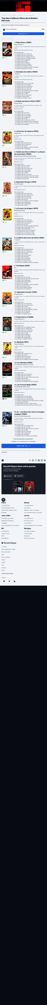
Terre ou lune (5, 533)
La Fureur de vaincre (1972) (27, 131)
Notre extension (5, 552)
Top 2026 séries (28, 505)
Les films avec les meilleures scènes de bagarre (26, 67)
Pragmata (4, 523)
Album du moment (29, 538)
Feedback (4, 452)
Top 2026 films (5, 505)
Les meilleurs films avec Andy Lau (23, 89)
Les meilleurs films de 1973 (21, 199)
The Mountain (28, 533)
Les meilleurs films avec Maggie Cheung (25, 56)
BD (2, 528)
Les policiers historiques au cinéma (23, 68)
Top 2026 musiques (29, 531)
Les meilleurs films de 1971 (21, 355)
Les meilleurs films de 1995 (21, 283)
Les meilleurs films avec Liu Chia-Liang (24, 83)
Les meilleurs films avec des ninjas (23, 197)
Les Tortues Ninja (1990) (27, 385)
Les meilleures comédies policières (23, 65)
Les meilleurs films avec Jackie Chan (24, 55)
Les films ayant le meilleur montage (23, 287)
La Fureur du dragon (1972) (27, 208)
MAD (2, 536)
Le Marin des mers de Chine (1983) (30, 238)
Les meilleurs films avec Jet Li (22, 112)
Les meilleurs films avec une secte (23, 174)
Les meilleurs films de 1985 (21, 61)
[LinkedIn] (42, 460)
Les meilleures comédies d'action (23, 98)
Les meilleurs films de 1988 (21, 333)
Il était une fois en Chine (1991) (28, 101)
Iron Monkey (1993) (24, 363)
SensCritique (4, 15)
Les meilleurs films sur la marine (22, 259)
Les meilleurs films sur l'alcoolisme (23, 95)
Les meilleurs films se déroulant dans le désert (26, 309)
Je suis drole (27, 523)
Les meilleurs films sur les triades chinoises (25, 58)
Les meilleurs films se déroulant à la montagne (26, 435)
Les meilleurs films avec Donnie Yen (23, 168)
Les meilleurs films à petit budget (23, 203)
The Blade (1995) (23, 266)
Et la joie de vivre (29, 520)
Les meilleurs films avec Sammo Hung (24, 195)
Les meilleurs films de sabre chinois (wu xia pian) (27, 123)
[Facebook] (33, 460)
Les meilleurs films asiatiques (22, 124)
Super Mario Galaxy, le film (9, 510)
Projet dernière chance (7, 508)
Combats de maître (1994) (27, 72)
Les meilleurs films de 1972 (21, 145)
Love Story (27, 508)
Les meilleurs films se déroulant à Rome (24, 227)
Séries (26, 503)
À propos (4, 546)
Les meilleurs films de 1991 (21, 118)
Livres (26, 516)
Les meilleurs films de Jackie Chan (23, 54)
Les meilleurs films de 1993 (21, 378)
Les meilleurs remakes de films (22, 286)
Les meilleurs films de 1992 (21, 172)
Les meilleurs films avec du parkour (23, 331)
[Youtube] (45, 460)
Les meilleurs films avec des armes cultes (25, 234)
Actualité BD (4, 538)
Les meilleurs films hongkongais (22, 59)
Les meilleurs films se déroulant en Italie (24, 233)
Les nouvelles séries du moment (33, 512)
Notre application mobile (8, 549)
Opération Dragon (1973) (26, 182)
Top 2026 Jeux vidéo (7, 518)
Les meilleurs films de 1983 (21, 253)
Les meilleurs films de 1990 (21, 402)
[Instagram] (36, 460)
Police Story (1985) (23, 42)
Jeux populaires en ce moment (10, 525)
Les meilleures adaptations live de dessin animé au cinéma (29, 400)
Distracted (27, 536)
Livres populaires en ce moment (33, 525)
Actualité (3, 512)
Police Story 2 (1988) (24, 317)
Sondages (14, 15)
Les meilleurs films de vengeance (23, 288)
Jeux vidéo (5, 516)
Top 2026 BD (5, 531)
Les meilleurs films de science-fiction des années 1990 (28, 405)
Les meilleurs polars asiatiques (22, 62)
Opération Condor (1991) (27, 292)
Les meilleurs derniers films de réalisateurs (25, 230)
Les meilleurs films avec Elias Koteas (23, 397)
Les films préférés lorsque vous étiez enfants (26, 403)
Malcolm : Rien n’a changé (31, 510)
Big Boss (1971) (23, 342)
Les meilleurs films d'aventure (22, 312)
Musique (27, 528)
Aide (2, 554)
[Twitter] (30, 460)
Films (9, 15)
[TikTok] (39, 460)
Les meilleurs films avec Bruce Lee (23, 142)
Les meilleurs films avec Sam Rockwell (24, 399)
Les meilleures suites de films (22, 96)
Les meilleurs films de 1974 (21, 205)
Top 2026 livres (28, 518)
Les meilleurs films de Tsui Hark (22, 114)
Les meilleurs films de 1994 (21, 93)
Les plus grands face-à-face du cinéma (24, 231)
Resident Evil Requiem (7, 520)
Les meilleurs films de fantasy (22, 434)
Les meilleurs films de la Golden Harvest (25, 15)
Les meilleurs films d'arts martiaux (23, 64)
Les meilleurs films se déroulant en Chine (25, 120)
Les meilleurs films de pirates (22, 256)
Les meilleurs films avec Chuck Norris (24, 221)
